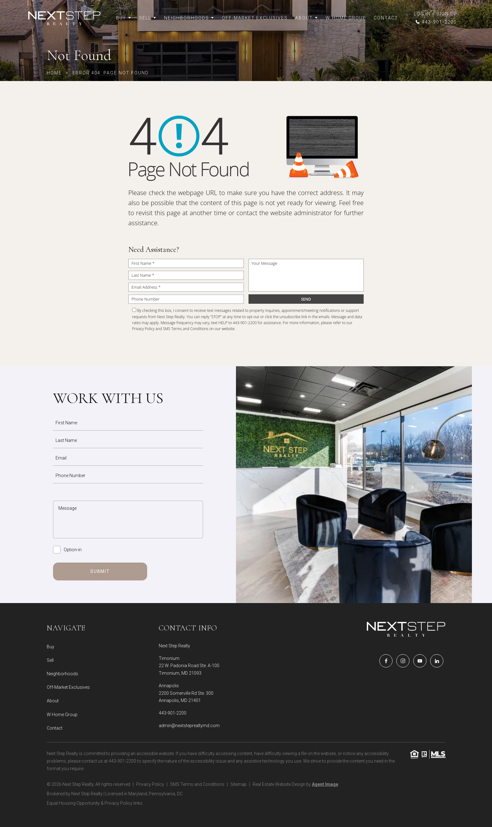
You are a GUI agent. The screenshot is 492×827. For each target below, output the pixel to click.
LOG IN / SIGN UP (435, 14)
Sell (148, 17)
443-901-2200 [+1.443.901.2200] (172, 712)
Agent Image (325, 784)
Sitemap (238, 784)
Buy (124, 17)
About (306, 17)
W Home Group (346, 17)
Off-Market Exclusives (255, 17)
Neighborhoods (189, 17)
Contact (386, 17)
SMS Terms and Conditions (185, 328)
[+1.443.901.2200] (435, 22)
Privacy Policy (143, 328)
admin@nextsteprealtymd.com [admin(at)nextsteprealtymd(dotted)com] (189, 725)
